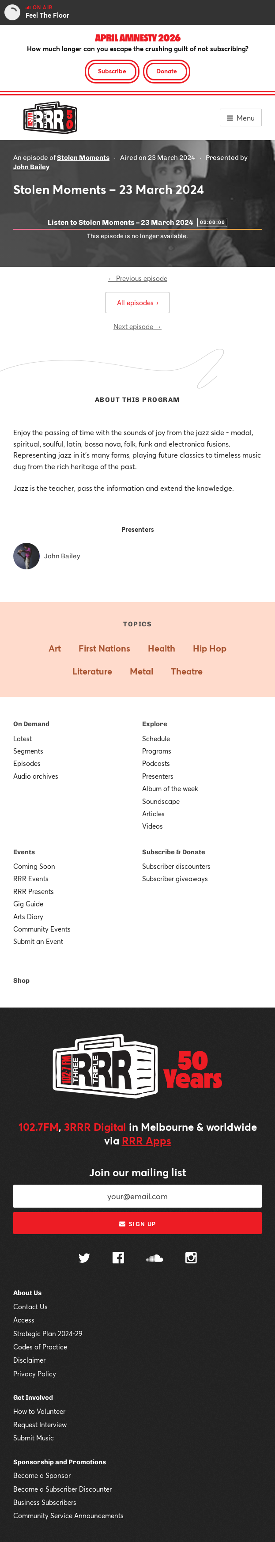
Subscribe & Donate (173, 852)
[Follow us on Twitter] (84, 1259)
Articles (153, 813)
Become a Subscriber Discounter (62, 1489)
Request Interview (40, 1424)
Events (24, 852)
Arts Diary (28, 916)
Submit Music (33, 1437)
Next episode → (137, 326)
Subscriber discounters (176, 866)
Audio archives (35, 776)
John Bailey (31, 167)
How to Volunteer (39, 1411)
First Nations (104, 648)
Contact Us (30, 1306)
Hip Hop (209, 648)
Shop (21, 981)
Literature (92, 671)
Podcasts (156, 763)
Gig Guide (28, 903)
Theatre (187, 671)
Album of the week (170, 788)
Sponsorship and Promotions (59, 1462)
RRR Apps (146, 1140)
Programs (156, 750)
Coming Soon (34, 866)
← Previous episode (137, 278)
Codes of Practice (40, 1346)
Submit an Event (38, 941)
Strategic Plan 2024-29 (48, 1333)
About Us (27, 1293)
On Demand (31, 724)
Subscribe (112, 71)
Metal (141, 671)
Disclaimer (29, 1360)
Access (23, 1319)
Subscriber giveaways (175, 878)
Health (161, 648)
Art (55, 648)
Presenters (157, 776)
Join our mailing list (137, 1172)
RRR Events (31, 878)
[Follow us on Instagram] (191, 1259)
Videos (152, 826)
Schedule (156, 738)
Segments (28, 750)
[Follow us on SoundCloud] (154, 1259)
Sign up (137, 1224)
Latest (22, 738)
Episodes (27, 763)
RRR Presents (33, 891)
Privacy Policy (34, 1373)
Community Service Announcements (68, 1515)
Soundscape (161, 801)
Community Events (42, 928)
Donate (166, 71)
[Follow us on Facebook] (118, 1259)
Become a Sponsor (42, 1475)
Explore (154, 724)
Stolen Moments (83, 158)
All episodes (137, 302)
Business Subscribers (44, 1502)
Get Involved (33, 1398)
